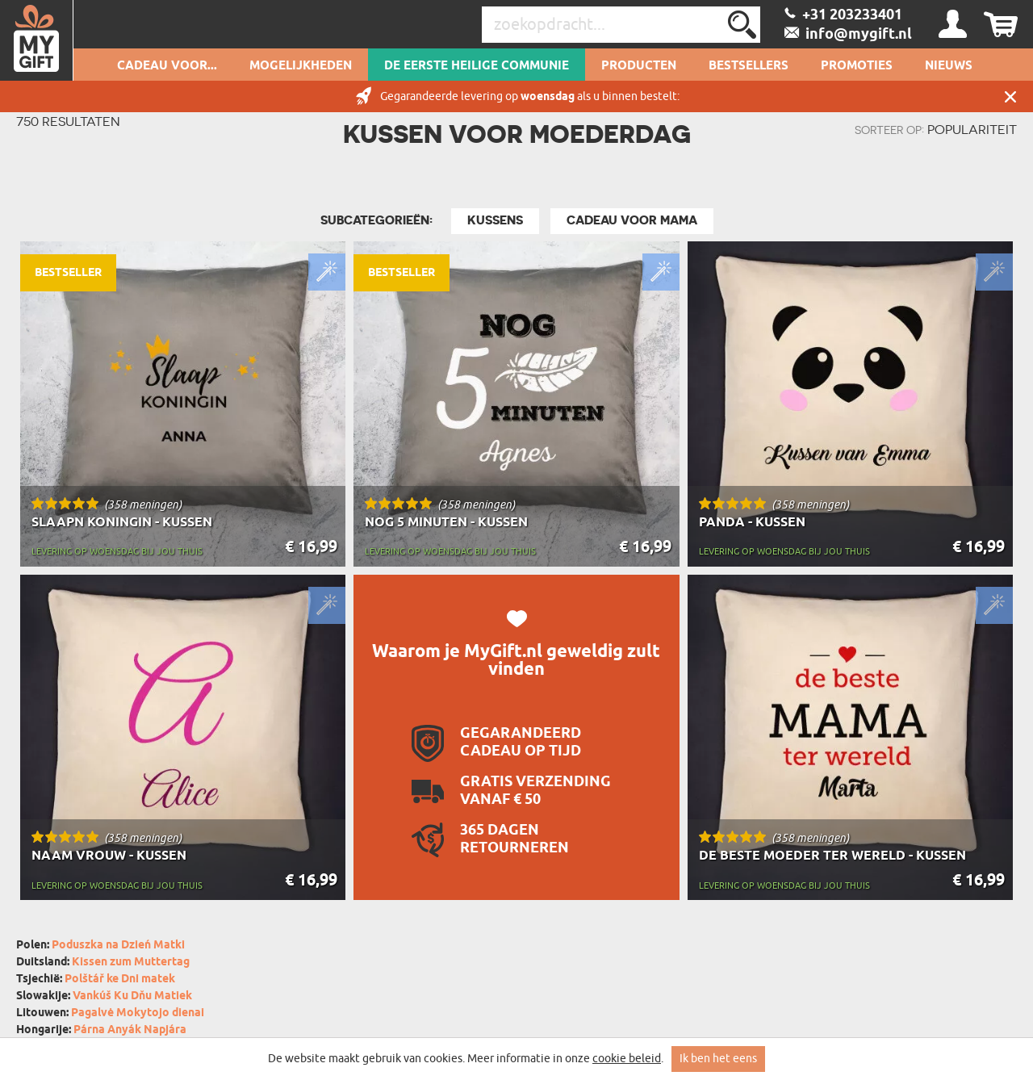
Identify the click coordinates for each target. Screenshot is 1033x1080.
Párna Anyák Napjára (129, 1030)
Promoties (857, 66)
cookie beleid (626, 1058)
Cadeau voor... (167, 66)
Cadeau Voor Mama (632, 220)
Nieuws (948, 66)
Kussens (495, 220)
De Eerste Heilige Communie (476, 66)
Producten (638, 66)
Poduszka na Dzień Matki (118, 945)
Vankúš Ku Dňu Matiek (132, 996)
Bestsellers (748, 66)
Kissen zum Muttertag (131, 962)
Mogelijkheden (300, 66)
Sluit (1010, 96)
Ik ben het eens (718, 1058)
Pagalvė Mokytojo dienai (137, 1013)
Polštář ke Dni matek (120, 979)
